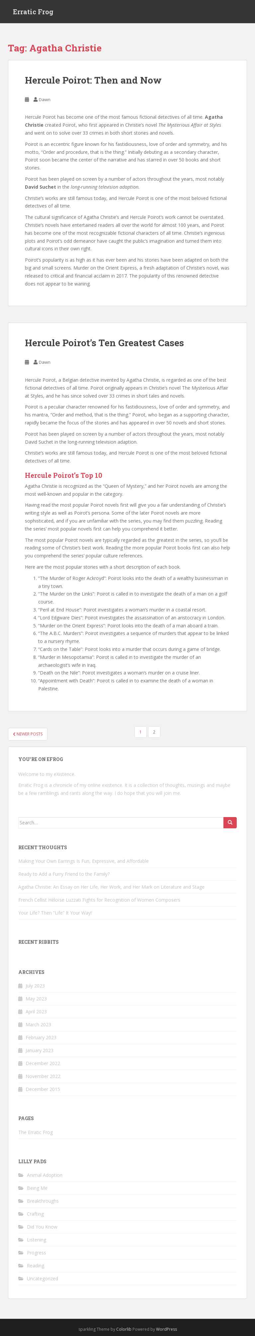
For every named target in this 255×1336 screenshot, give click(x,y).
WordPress (166, 1329)
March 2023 (38, 1024)
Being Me (37, 1188)
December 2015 (43, 1089)
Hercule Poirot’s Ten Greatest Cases (104, 343)
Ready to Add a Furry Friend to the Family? (64, 874)
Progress (36, 1252)
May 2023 (36, 998)
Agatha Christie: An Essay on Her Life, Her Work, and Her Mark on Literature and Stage (111, 887)
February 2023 (41, 1037)
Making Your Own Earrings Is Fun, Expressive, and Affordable (83, 861)
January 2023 (39, 1050)
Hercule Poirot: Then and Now (93, 80)
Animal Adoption (44, 1175)
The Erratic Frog (35, 1132)
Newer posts (27, 734)
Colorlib (123, 1329)
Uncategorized (42, 1278)
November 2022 (43, 1076)
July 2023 (35, 986)
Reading (35, 1265)
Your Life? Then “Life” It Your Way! (55, 913)
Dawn (44, 99)
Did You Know (42, 1227)
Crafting (35, 1214)
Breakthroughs (43, 1201)
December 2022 (43, 1063)
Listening (36, 1240)
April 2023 (36, 1011)
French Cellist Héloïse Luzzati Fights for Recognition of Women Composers (99, 900)
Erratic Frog (33, 11)
